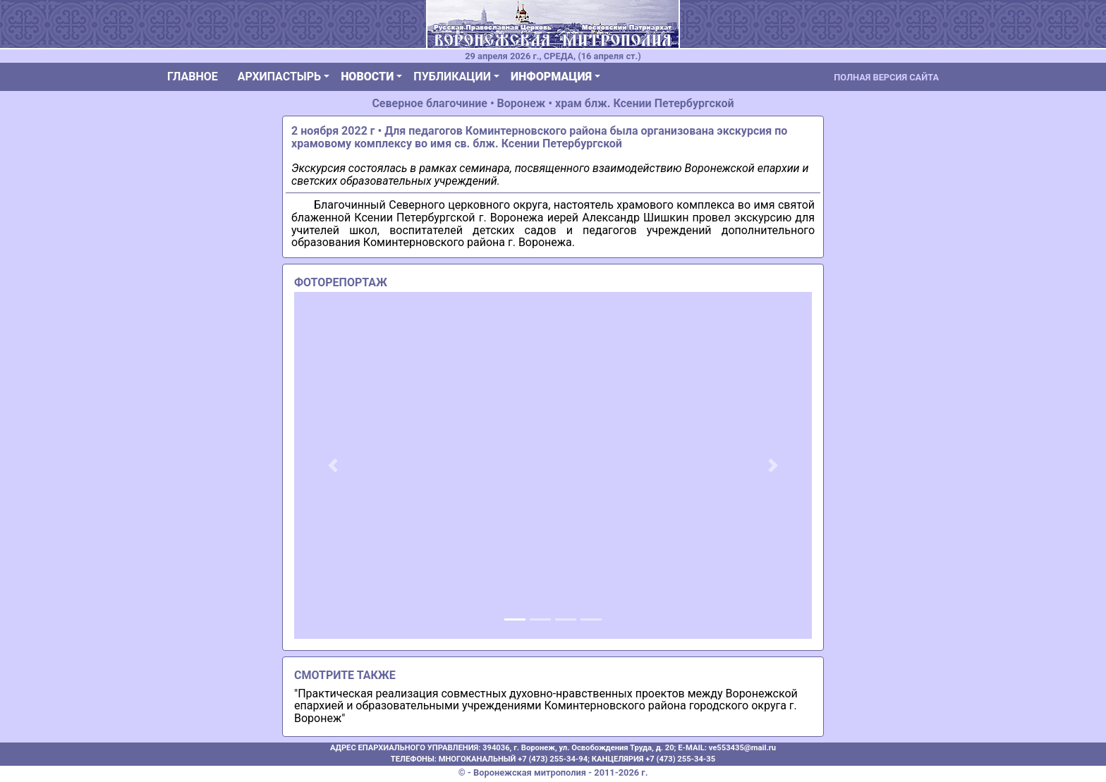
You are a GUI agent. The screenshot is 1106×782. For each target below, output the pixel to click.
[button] (333, 465)
